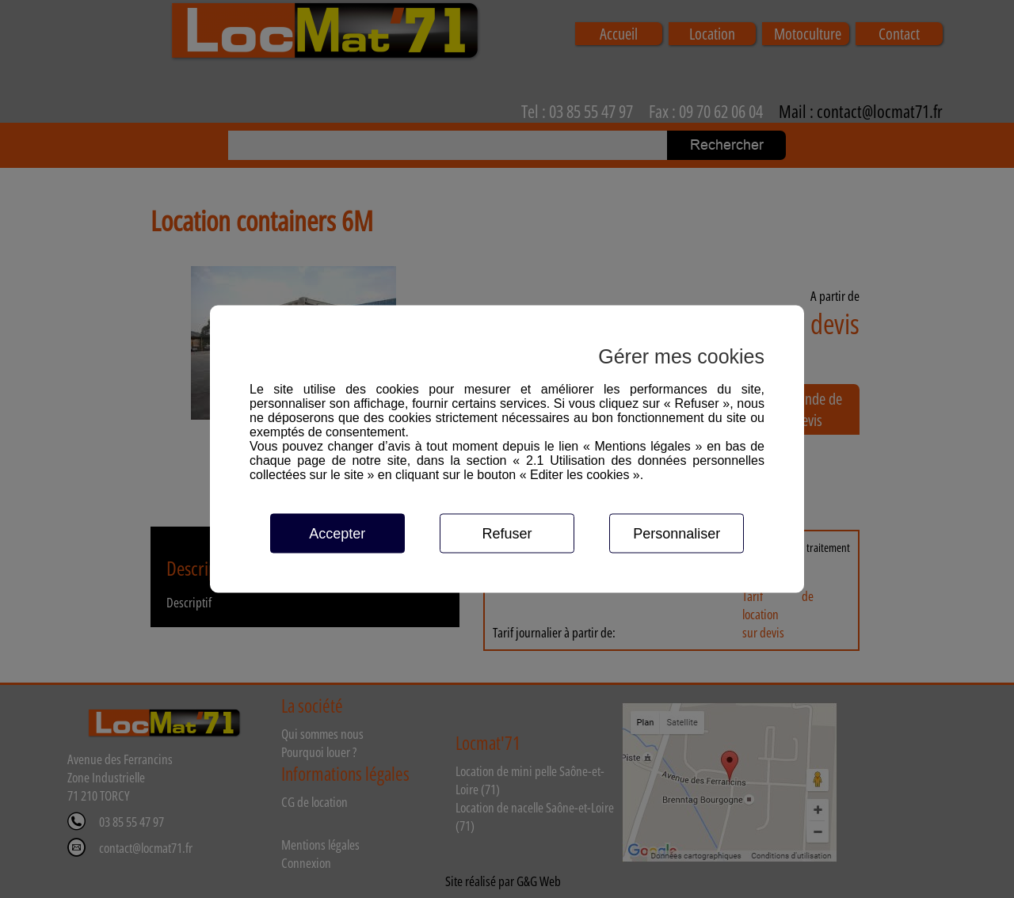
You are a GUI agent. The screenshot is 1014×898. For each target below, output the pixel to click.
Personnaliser (676, 534)
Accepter (337, 534)
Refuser (507, 534)
